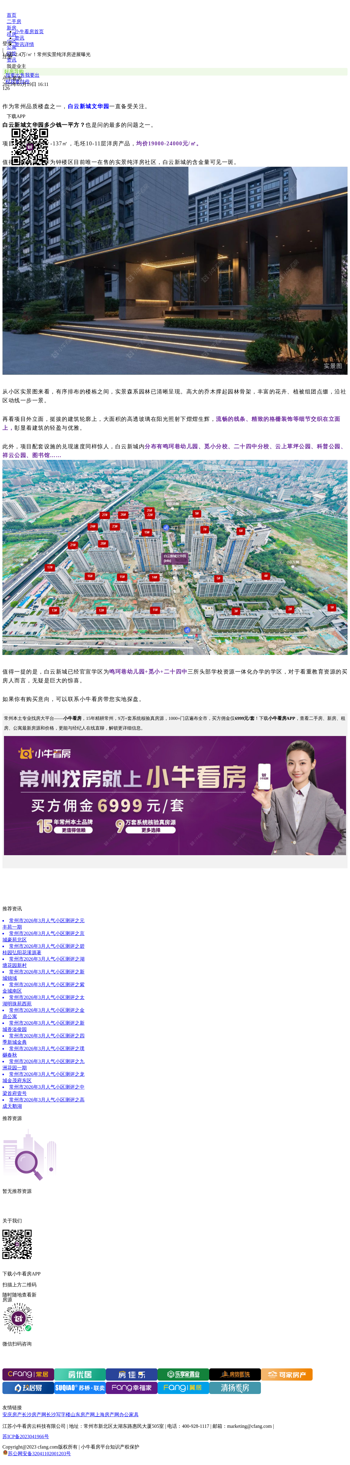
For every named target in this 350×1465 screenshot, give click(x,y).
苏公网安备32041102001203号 (39, 1453)
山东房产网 (83, 1414)
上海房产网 (107, 1414)
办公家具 (129, 1414)
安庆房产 (12, 1414)
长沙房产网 (34, 1414)
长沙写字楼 (58, 1414)
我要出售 (15, 75)
